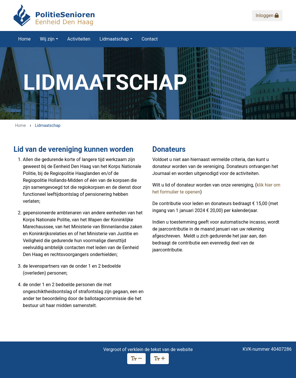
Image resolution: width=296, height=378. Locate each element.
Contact (150, 39)
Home (24, 39)
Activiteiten (78, 39)
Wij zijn (47, 39)
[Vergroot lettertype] (159, 358)
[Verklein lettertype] (136, 358)
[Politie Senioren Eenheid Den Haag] (54, 15)
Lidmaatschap (114, 39)
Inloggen (267, 15)
